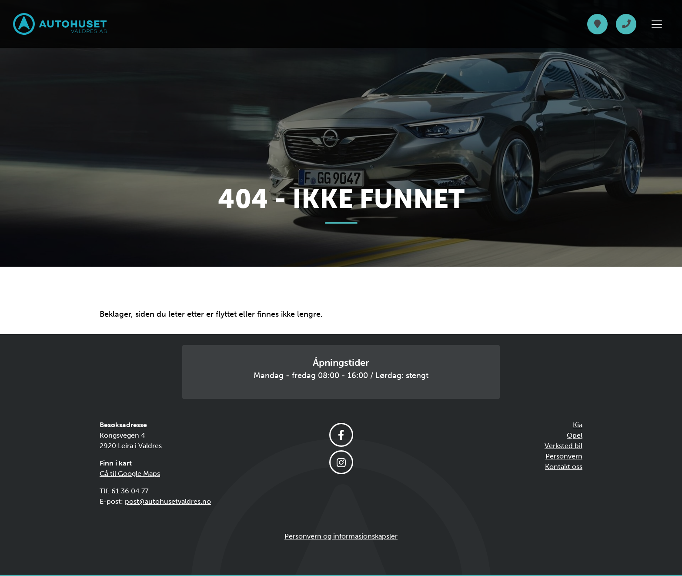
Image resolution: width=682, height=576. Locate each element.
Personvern (563, 456)
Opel (574, 435)
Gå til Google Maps (130, 473)
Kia (577, 425)
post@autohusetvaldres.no (168, 501)
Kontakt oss (563, 466)
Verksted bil (563, 446)
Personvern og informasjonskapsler (341, 536)
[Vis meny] (657, 24)
